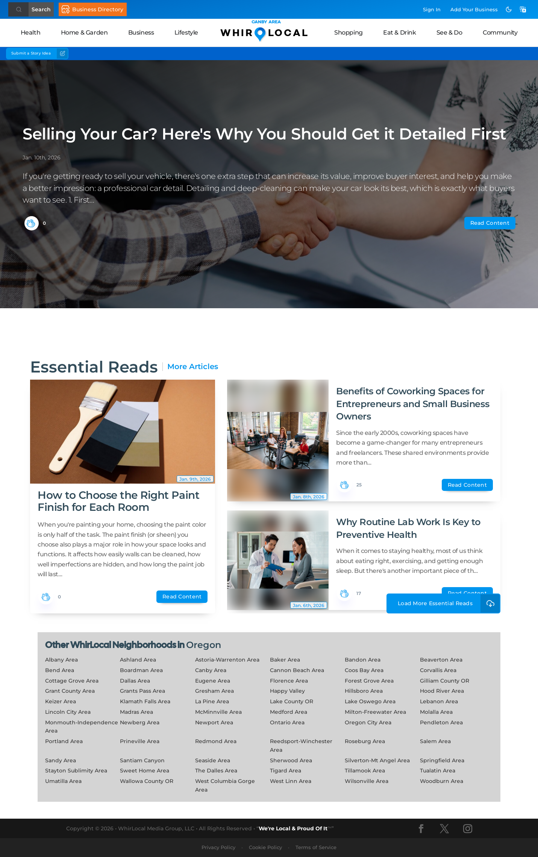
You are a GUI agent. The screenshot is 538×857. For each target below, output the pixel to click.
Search (41, 9)
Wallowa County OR (146, 781)
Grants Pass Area (142, 690)
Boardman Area (141, 670)
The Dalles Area (216, 770)
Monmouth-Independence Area (81, 726)
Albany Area (61, 659)
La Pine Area (212, 701)
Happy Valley (287, 690)
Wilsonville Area (366, 781)
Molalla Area (436, 712)
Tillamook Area (365, 770)
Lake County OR (291, 701)
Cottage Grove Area (72, 680)
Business (141, 32)
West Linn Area (290, 781)
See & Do (449, 32)
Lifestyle (186, 32)
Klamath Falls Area (145, 701)
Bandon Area (362, 659)
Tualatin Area (437, 770)
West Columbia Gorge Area (225, 785)
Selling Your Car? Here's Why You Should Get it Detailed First (264, 134)
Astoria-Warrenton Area (227, 659)
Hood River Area (442, 690)
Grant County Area (70, 690)
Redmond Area (215, 741)
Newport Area (214, 722)
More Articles (192, 366)
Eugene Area (212, 680)
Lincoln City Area (68, 712)
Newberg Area (139, 722)
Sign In (432, 9)
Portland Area (64, 741)
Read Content (489, 223)
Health (31, 32)
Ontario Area (287, 722)
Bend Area (59, 670)
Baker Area (285, 659)
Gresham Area (214, 690)
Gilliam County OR (444, 680)
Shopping (348, 32)
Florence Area (289, 680)
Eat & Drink (399, 32)
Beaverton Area (441, 659)
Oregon (203, 644)
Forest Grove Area (369, 680)
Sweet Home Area (144, 770)
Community (500, 32)
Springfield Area (442, 760)
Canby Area (210, 670)
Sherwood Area (291, 760)
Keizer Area (60, 701)
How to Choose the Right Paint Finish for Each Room (118, 501)
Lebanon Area (439, 701)
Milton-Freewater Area (375, 712)
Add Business (474, 9)
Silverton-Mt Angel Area (377, 760)
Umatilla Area (63, 781)
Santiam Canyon (142, 760)
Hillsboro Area (364, 690)
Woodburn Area (441, 781)
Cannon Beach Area (297, 670)
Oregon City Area (368, 722)
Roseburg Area (365, 741)
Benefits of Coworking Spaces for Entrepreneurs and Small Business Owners (412, 404)
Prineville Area (139, 741)
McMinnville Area (218, 712)
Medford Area (288, 712)
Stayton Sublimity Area (76, 770)
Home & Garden (84, 32)
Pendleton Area (441, 722)
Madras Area (136, 712)
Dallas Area (135, 680)
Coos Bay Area (364, 670)
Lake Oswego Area (370, 701)
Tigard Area (285, 770)
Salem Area (435, 741)
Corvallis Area (438, 670)
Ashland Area (138, 659)
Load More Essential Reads (449, 603)
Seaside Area (212, 760)
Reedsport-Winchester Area (301, 745)
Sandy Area (60, 760)
